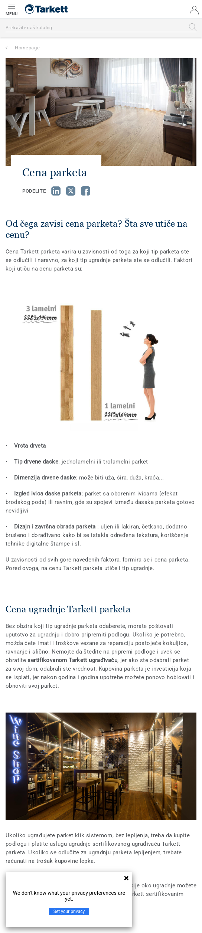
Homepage (27, 47)
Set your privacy (69, 911)
